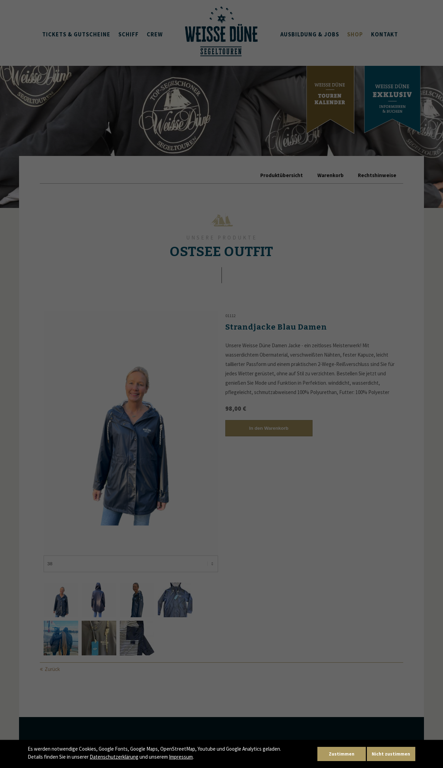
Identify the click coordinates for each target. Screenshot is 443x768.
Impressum (181, 756)
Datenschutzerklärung (114, 756)
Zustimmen (341, 754)
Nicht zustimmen (391, 754)
